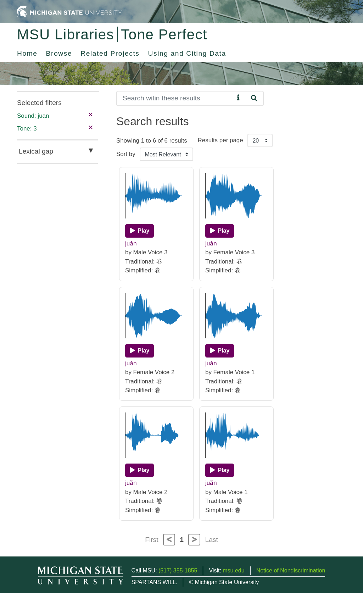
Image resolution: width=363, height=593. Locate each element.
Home (27, 53)
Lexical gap (36, 151)
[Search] (175, 98)
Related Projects (109, 53)
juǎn (131, 243)
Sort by (125, 154)
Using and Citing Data (187, 53)
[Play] (139, 231)
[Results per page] (260, 140)
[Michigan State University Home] (69, 11)
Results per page (220, 140)
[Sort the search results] (166, 154)
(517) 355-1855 (177, 570)
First (151, 539)
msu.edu (233, 570)
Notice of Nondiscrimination (290, 570)
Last (211, 539)
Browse (59, 53)
